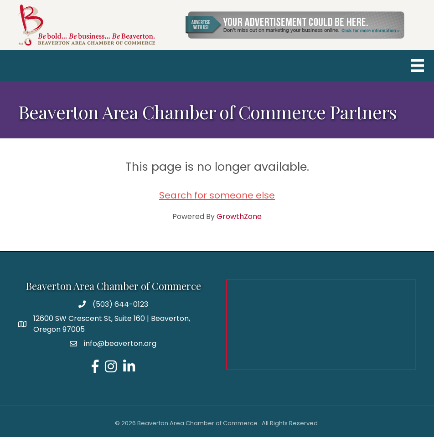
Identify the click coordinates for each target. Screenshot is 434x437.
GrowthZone (239, 216)
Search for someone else (217, 195)
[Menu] (417, 65)
